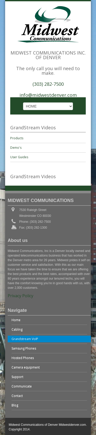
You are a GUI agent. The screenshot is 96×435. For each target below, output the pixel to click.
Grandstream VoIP (25, 339)
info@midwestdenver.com (48, 95)
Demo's (16, 147)
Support (17, 377)
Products (16, 138)
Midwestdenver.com (72, 425)
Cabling (17, 329)
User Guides (19, 157)
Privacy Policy (20, 296)
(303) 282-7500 (48, 84)
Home (16, 320)
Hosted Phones (23, 358)
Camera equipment (26, 367)
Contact (17, 396)
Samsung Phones (24, 348)
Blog (15, 405)
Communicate (22, 386)
